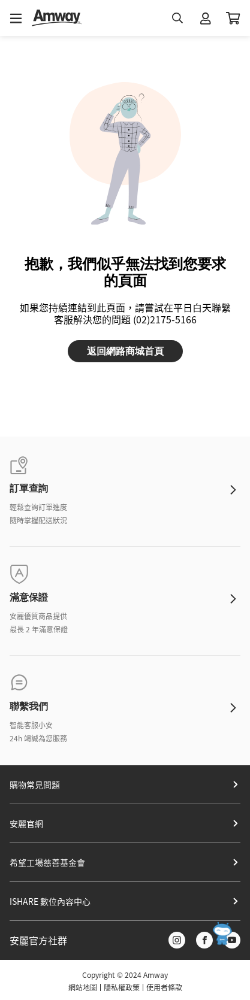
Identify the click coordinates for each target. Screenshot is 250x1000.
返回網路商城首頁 (125, 351)
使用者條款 (164, 987)
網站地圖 (82, 987)
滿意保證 (29, 597)
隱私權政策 (122, 987)
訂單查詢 (29, 488)
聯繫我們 (29, 706)
